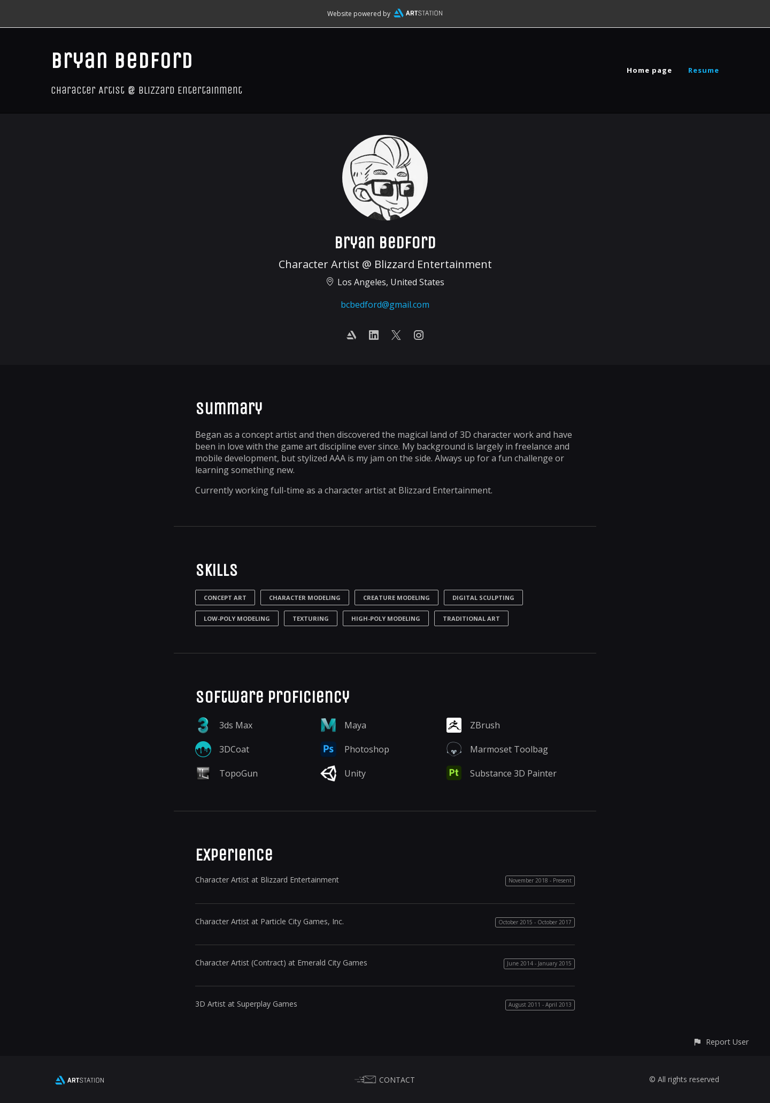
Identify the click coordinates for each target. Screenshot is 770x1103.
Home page (649, 70)
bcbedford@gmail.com (385, 304)
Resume (703, 70)
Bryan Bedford (122, 60)
